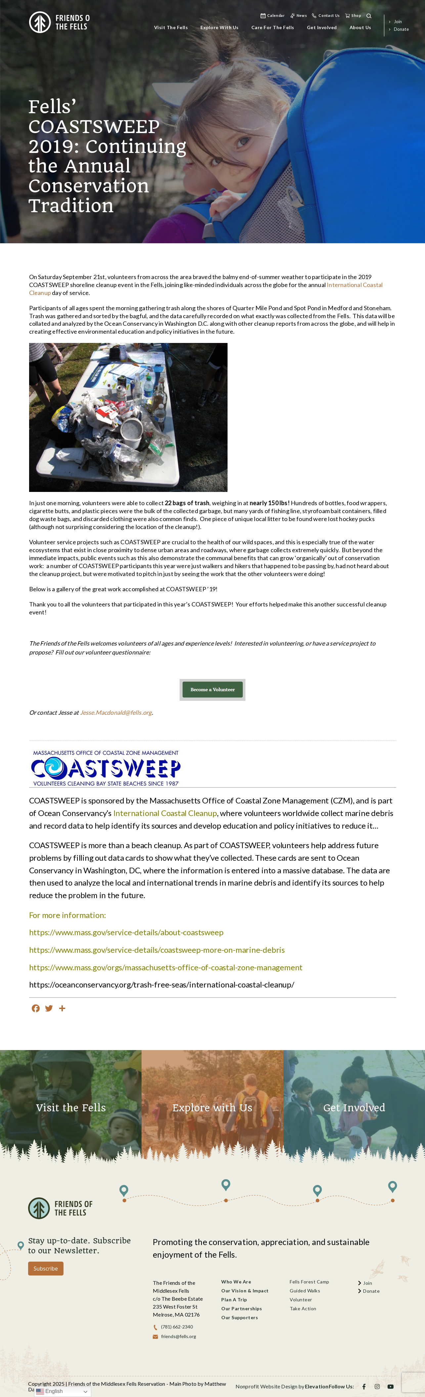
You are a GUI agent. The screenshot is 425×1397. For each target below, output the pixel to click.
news (302, 15)
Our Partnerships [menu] (241, 1308)
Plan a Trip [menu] (234, 1299)
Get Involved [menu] (322, 27)
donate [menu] (401, 29)
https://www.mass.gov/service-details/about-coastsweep (126, 932)
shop (356, 15)
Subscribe (46, 1268)
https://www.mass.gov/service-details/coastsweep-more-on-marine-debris (157, 949)
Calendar (276, 15)
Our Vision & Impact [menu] (245, 1290)
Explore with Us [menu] (219, 27)
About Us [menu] (360, 27)
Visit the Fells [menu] (171, 27)
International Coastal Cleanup (165, 813)
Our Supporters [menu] (239, 1317)
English (49, 1392)
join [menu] (398, 21)
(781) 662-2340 (177, 1326)
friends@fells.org (178, 1336)
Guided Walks (305, 1290)
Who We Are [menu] (236, 1281)
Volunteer (301, 1299)
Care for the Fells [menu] (272, 27)
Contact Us (329, 15)
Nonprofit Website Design (266, 1386)
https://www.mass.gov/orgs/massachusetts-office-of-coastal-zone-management (166, 967)
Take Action (303, 1308)
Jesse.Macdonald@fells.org (116, 712)
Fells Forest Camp (309, 1281)
